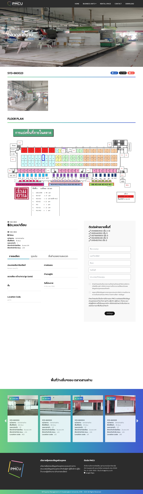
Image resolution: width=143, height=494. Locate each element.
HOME (77, 3)
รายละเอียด (14, 256)
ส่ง (131, 73)
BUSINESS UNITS (89, 3)
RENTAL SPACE (105, 3)
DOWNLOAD (130, 3)
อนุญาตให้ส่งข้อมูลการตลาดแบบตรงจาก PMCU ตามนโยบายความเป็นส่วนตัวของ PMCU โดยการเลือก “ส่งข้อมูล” (109, 293)
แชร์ (114, 73)
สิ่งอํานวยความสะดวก (58, 256)
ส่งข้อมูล (110, 313)
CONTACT (118, 3)
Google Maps (89, 473)
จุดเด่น (34, 256)
